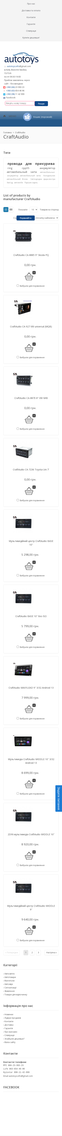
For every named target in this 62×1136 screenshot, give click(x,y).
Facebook (10, 97)
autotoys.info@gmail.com (21, 1076)
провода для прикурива (31, 163)
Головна (7, 132)
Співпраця (31, 30)
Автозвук (8, 984)
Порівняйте (25, 218)
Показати (22, 209)
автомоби (18, 182)
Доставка (8, 1024)
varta (34, 171)
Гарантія (31, 24)
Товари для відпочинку (15, 994)
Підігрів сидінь (31, 182)
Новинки (8, 1014)
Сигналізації (10, 987)
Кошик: (42, 117)
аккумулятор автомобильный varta (24, 175)
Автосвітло (9, 973)
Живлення (9, 991)
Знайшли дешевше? (14, 1038)
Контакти (31, 17)
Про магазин (10, 1031)
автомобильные (47, 172)
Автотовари (10, 977)
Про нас (31, 3)
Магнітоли (9, 980)
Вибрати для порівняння (32, 286)
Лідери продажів (12, 1017)
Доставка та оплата (31, 10)
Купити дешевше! (31, 37)
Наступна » (51, 952)
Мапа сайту (9, 1042)
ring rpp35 (18, 168)
